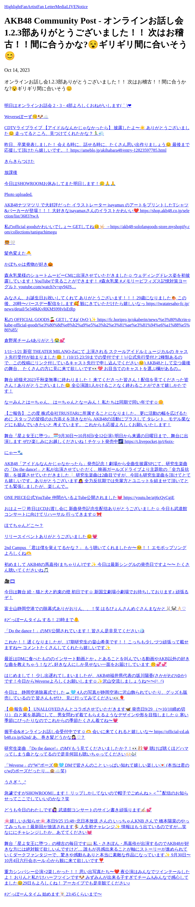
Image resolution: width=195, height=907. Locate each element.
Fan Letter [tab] (46, 6)
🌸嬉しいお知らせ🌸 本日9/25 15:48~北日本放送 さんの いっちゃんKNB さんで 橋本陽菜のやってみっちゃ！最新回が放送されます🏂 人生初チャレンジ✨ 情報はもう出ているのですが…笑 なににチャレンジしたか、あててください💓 (96, 827)
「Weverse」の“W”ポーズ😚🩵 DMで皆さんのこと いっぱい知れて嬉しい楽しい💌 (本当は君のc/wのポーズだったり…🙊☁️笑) (96, 768)
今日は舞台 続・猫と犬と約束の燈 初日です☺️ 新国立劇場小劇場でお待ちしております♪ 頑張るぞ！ (96, 594)
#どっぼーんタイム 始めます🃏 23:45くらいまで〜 (53, 894)
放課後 (10, 172)
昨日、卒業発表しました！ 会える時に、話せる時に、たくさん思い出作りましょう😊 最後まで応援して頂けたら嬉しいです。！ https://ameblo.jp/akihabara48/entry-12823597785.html (97, 147)
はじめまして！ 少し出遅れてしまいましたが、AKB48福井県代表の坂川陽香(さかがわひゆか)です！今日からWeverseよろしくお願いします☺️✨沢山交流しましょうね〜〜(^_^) (95, 678)
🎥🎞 (9, 581)
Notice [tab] (82, 6)
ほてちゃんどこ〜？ (23, 525)
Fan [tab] (24, 6)
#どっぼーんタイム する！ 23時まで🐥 (41, 619)
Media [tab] (60, 6)
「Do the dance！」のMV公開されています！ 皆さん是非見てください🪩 (74, 631)
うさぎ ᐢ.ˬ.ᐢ (15, 782)
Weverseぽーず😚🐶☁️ (26, 116)
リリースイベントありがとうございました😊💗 (51, 536)
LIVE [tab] (71, 6)
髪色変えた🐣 (17, 253)
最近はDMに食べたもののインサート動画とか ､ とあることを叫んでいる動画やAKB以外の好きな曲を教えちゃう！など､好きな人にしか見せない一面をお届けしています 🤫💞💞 (97, 661)
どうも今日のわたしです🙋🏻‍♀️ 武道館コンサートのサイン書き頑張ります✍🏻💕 (78, 810)
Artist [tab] (32, 6)
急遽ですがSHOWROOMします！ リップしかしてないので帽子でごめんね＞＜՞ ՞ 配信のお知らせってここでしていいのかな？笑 (96, 796)
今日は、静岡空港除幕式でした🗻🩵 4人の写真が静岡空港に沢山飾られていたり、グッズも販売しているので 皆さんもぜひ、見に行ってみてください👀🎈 (95, 695)
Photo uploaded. (18, 194)
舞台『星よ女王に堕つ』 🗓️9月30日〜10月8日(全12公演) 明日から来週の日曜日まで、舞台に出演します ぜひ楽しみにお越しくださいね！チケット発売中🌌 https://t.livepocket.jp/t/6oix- (96, 438)
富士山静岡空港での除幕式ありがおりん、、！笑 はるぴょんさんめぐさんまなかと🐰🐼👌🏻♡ (95, 608)
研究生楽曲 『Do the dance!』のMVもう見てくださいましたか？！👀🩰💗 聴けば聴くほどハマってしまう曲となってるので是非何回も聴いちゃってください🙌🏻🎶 (96, 751)
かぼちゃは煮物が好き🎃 (28, 264)
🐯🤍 (9, 242)
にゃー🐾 (13, 452)
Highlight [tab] (12, 6)
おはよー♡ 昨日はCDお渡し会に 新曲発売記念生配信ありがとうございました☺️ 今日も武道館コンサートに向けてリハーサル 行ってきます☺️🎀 (95, 511)
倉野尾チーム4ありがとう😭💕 (34, 340)
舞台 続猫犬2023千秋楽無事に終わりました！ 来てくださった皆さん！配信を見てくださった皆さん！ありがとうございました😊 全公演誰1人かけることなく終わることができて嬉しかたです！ (96, 385)
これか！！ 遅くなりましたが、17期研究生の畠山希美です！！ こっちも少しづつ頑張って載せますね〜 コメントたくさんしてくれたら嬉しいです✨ (96, 645)
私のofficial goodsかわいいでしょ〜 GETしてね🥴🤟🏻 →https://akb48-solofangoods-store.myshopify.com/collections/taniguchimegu (97, 229)
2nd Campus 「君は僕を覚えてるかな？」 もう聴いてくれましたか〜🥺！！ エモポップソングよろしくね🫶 (95, 550)
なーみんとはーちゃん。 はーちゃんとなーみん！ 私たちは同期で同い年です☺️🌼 (84, 402)
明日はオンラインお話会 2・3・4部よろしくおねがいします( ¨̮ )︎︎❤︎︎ (67, 105)
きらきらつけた (19, 161)
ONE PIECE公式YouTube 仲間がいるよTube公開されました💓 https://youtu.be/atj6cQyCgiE (89, 497)
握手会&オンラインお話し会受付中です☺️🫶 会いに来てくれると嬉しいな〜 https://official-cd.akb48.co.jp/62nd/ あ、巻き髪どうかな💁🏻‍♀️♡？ (96, 734)
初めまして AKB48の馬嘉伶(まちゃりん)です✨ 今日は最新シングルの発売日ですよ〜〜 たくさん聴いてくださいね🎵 (97, 567)
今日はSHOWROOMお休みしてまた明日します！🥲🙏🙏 (60, 183)
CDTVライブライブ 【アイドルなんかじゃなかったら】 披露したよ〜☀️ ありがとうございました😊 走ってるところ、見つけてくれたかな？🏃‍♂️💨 (97, 130)
